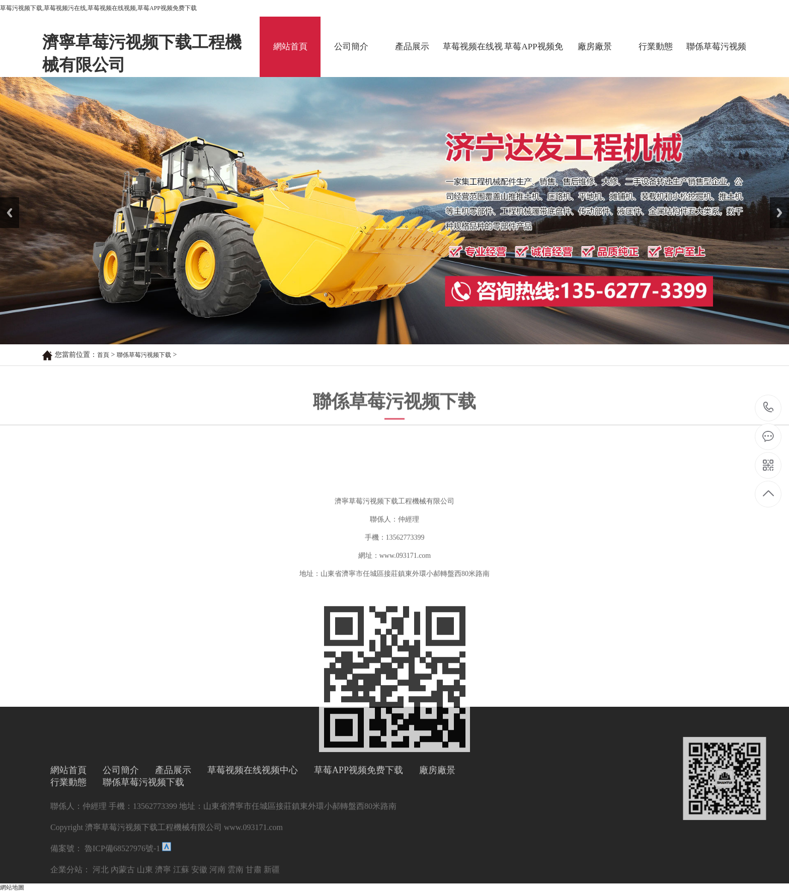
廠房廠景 (595, 46)
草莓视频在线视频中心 (473, 59)
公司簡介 (351, 46)
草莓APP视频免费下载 (533, 59)
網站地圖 (12, 887)
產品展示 (412, 46)
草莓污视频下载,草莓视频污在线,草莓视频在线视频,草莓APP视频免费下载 (98, 8)
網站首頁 (290, 46)
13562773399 (768, 407)
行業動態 (656, 46)
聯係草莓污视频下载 (716, 59)
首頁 (103, 354)
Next (775, 200)
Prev (5, 200)
